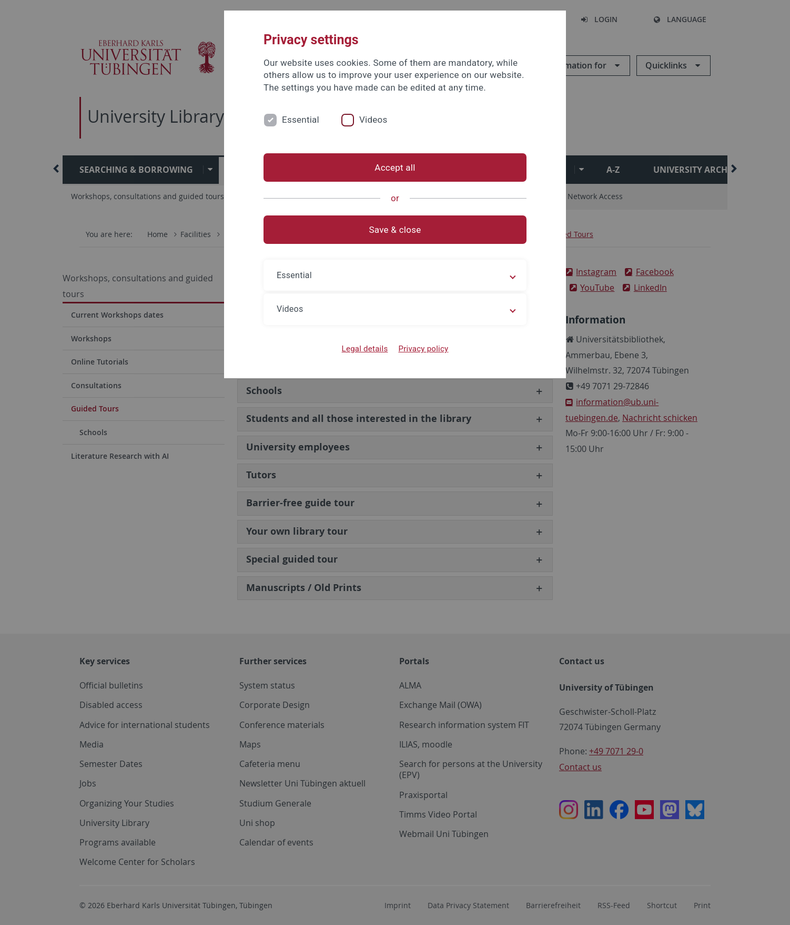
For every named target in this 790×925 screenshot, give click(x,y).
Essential (300, 119)
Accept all (394, 167)
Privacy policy (423, 348)
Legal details (365, 348)
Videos (373, 119)
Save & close (395, 229)
